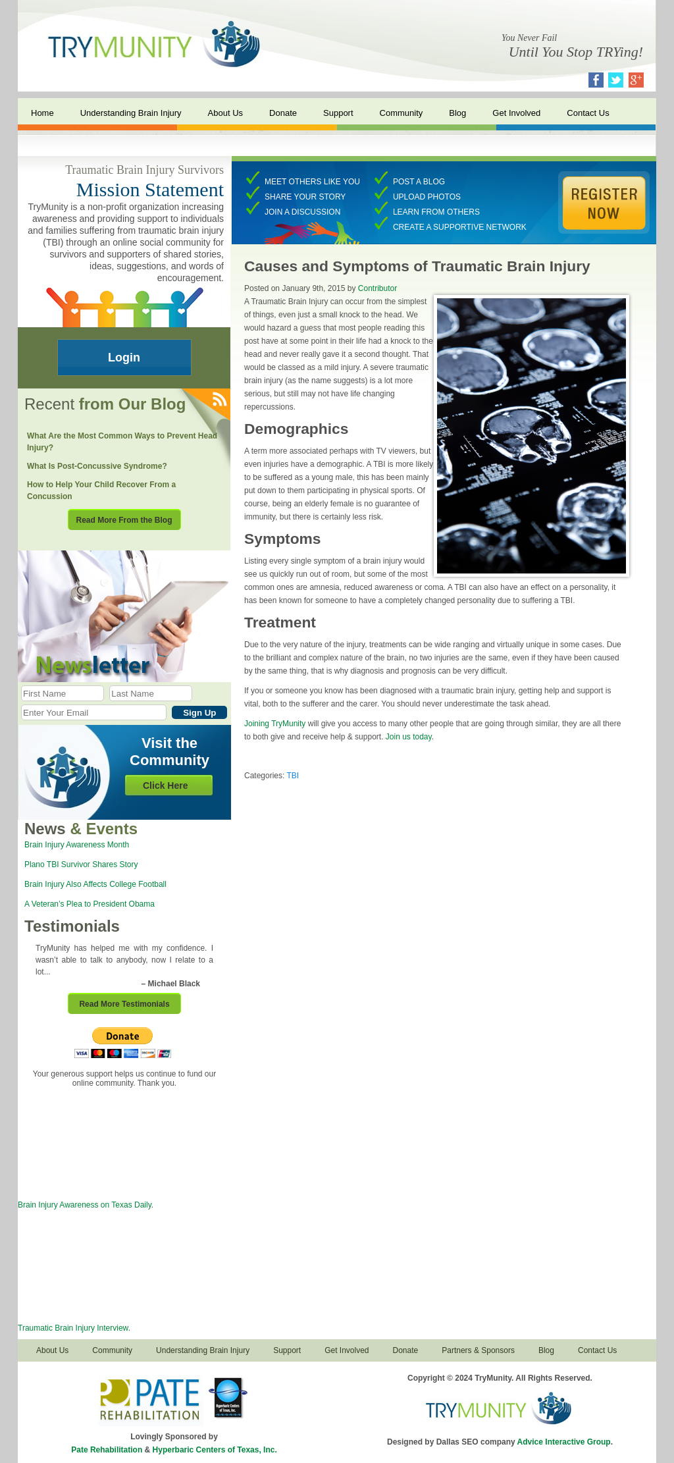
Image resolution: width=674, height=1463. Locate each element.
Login (124, 357)
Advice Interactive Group (564, 1442)
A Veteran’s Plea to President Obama (89, 904)
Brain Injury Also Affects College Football (95, 884)
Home (42, 113)
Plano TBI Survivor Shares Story (81, 864)
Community (401, 113)
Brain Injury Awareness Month (76, 844)
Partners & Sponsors (478, 1350)
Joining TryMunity (274, 723)
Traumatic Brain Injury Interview (73, 1328)
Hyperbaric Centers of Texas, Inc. (215, 1449)
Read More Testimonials (124, 1004)
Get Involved (516, 113)
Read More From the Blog (124, 520)
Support (338, 113)
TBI (292, 775)
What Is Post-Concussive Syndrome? (97, 466)
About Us (225, 113)
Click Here (165, 785)
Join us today (409, 736)
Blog (457, 113)
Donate (283, 113)
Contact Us (588, 113)
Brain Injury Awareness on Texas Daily (84, 1205)
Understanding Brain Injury (131, 113)
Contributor (377, 288)
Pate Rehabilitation (106, 1449)
